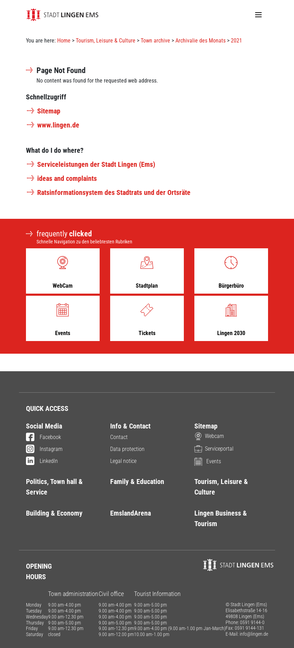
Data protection (127, 449)
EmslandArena (130, 513)
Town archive (155, 40)
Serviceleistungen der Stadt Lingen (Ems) (90, 164)
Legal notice (123, 461)
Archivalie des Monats (200, 40)
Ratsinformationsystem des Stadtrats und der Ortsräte (108, 192)
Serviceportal (213, 448)
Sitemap (43, 111)
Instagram (44, 449)
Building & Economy (54, 513)
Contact (119, 437)
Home (64, 40)
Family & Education (137, 481)
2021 (236, 40)
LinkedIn (42, 461)
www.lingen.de (52, 125)
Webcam (209, 436)
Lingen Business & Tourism (220, 518)
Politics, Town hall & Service (54, 486)
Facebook (43, 437)
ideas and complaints (61, 178)
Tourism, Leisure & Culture (105, 40)
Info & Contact (130, 426)
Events (207, 461)
